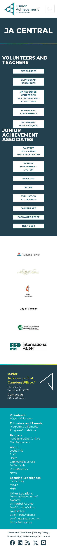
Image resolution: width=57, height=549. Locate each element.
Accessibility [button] (14, 536)
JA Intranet (28, 208)
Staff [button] (13, 454)
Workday (28, 178)
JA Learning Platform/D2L (28, 124)
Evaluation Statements (29, 198)
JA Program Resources (28, 81)
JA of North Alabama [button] (22, 514)
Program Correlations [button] (23, 430)
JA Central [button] (44, 536)
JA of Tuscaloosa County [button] (25, 518)
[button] (13, 543)
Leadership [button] (16, 450)
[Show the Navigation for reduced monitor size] (50, 9)
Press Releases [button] (19, 469)
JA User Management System (28, 166)
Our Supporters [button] (19, 442)
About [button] (14, 447)
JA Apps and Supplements (28, 112)
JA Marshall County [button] (21, 503)
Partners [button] (16, 435)
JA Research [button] (17, 465)
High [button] (13, 488)
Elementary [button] (17, 481)
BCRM (28, 187)
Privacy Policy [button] (40, 532)
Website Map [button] (30, 536)
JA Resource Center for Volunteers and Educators (28, 97)
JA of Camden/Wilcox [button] (23, 507)
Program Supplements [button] (24, 426)
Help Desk (28, 226)
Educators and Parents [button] (26, 423)
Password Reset (29, 217)
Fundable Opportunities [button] (25, 438)
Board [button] (13, 458)
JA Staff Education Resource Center (28, 151)
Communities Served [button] (22, 461)
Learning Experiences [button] (25, 478)
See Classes (28, 71)
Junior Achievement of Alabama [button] (24, 498)
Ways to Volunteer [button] (21, 418)
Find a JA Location (21, 522)
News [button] (13, 473)
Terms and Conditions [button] (19, 532)
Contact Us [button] (16, 394)
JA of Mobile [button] (17, 511)
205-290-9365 (16, 397)
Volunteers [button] (17, 415)
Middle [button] (14, 485)
